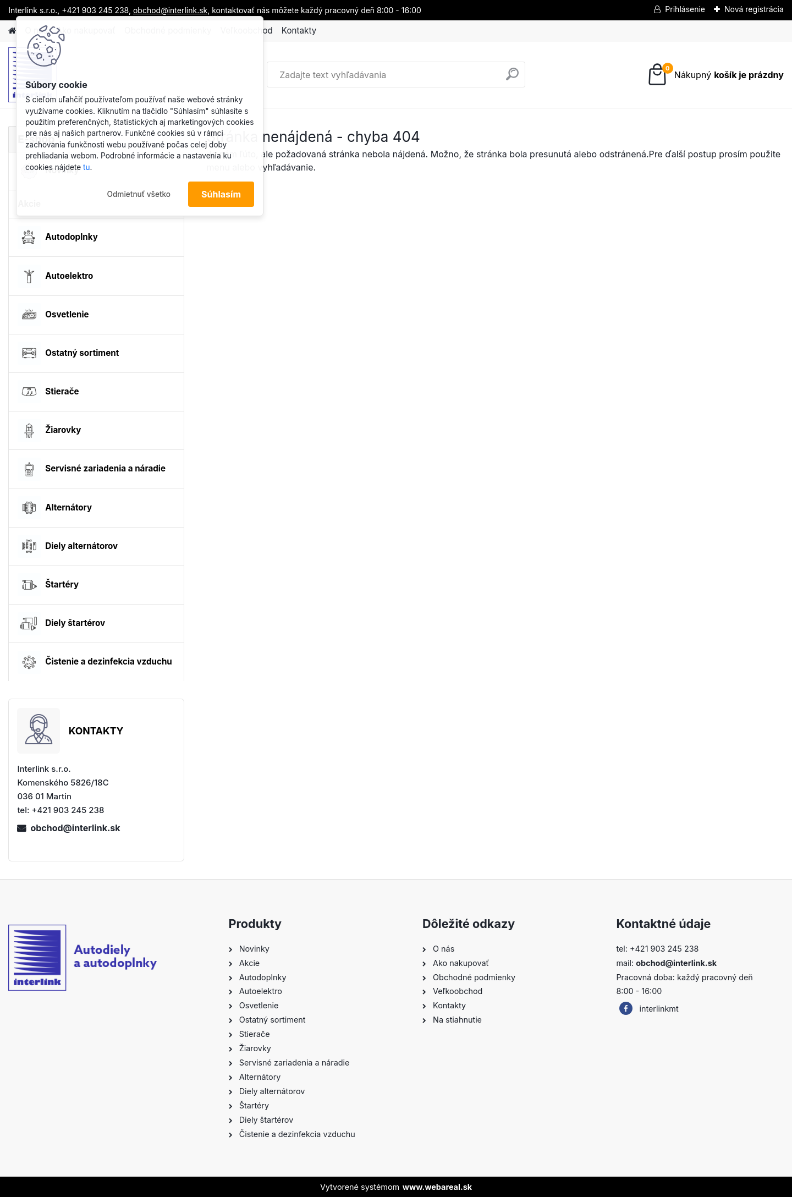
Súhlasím (221, 194)
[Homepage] (12, 31)
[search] (512, 78)
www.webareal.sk (437, 1186)
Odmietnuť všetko (138, 194)
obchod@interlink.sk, (171, 10)
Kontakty (299, 30)
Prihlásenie (685, 9)
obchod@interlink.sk (75, 827)
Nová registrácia (754, 9)
